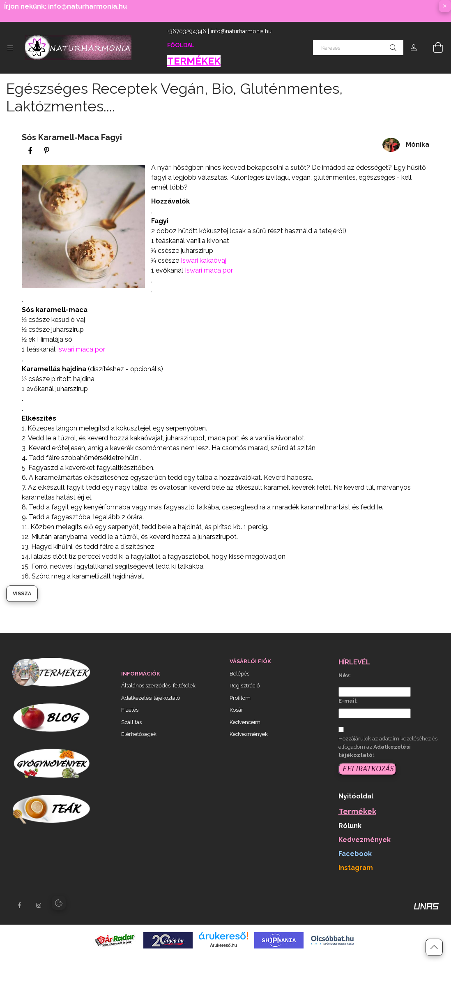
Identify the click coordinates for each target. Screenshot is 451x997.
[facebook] (30, 150)
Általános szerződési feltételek (158, 685)
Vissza (22, 594)
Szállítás (131, 722)
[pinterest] (46, 150)
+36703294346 (186, 31)
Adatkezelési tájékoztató (150, 698)
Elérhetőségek (138, 734)
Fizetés (129, 710)
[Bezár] (445, 6)
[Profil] (413, 47)
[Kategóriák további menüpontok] (10, 47)
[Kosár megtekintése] (433, 47)
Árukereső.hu (223, 945)
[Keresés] (358, 47)
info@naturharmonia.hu (241, 31)
